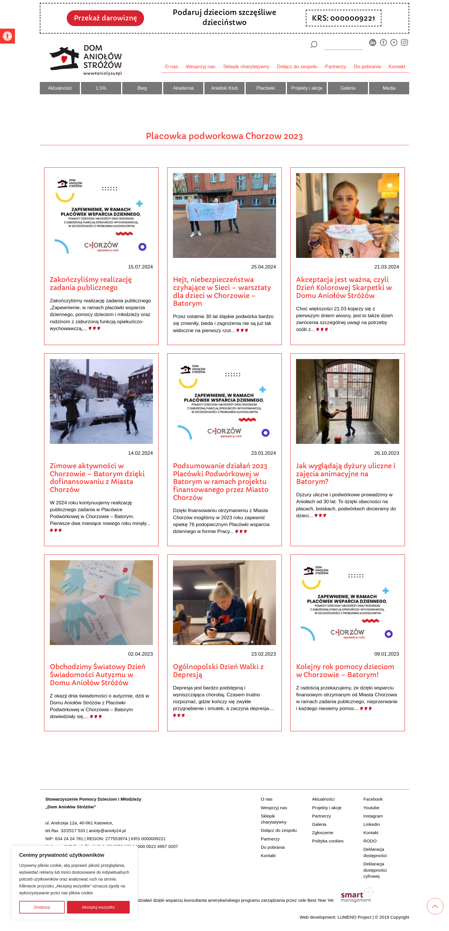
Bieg (142, 88)
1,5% (101, 88)
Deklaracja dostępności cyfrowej (375, 870)
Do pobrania (367, 66)
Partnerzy (335, 66)
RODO (370, 840)
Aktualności (60, 88)
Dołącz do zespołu (297, 66)
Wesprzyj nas (200, 66)
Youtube (371, 807)
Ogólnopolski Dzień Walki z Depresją (218, 671)
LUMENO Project (354, 916)
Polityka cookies (328, 840)
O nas (171, 66)
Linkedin (371, 824)
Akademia (183, 88)
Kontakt (397, 66)
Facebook (373, 799)
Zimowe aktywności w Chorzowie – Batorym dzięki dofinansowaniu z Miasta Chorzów (97, 478)
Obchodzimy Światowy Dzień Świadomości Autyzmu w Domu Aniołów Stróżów (97, 675)
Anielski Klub (224, 88)
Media (389, 88)
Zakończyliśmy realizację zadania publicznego (91, 283)
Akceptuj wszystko (98, 907)
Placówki (266, 88)
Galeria (348, 88)
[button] (7, 36)
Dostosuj (42, 907)
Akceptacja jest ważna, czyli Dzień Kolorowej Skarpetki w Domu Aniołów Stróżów (344, 287)
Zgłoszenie (322, 832)
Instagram (373, 815)
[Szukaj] (314, 44)
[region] (74, 883)
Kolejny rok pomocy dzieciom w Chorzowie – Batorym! (345, 671)
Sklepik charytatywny (246, 66)
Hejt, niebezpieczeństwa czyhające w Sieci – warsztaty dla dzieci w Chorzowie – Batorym (222, 291)
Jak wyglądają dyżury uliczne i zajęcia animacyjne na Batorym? (345, 474)
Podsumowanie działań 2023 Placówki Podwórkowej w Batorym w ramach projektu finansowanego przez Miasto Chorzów (221, 482)
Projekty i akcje (307, 88)
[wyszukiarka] (343, 44)
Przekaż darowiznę (105, 18)
